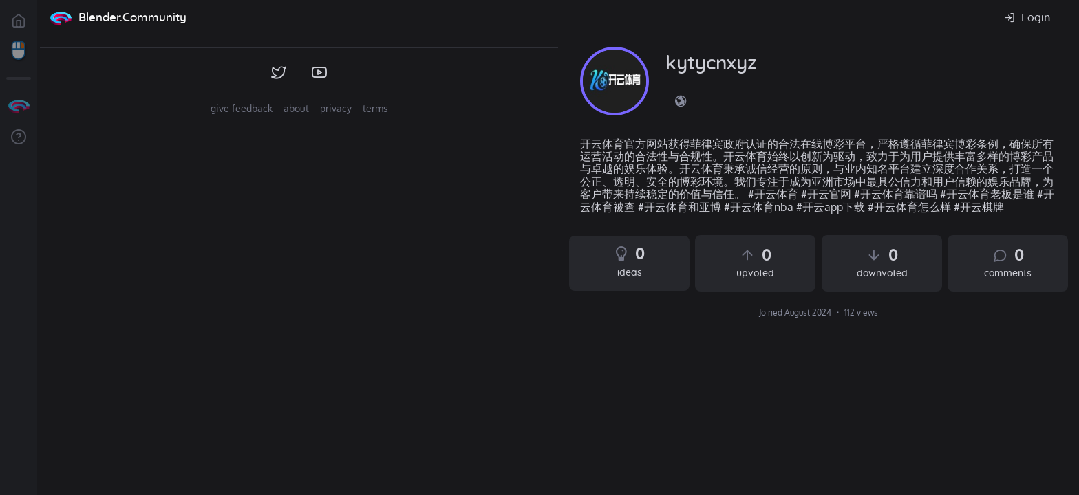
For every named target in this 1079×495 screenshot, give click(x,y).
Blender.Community (132, 17)
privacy (336, 108)
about (296, 108)
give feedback (242, 108)
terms (375, 108)
